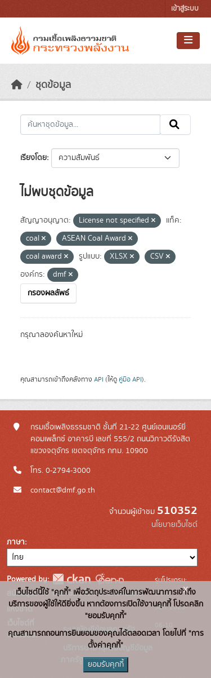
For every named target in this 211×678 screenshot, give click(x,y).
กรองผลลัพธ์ (48, 293)
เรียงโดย (33, 157)
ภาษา (16, 542)
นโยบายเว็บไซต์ (174, 524)
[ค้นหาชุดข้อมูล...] (90, 124)
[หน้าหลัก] (17, 85)
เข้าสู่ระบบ (185, 8)
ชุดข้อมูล (53, 85)
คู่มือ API (130, 379)
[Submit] (175, 124)
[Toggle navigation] (188, 40)
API (99, 379)
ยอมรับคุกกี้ (106, 664)
